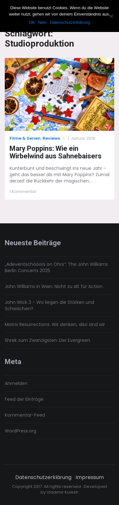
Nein (42, 22)
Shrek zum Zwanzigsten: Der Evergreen (47, 340)
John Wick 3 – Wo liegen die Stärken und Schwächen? (49, 305)
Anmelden (16, 383)
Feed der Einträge (24, 399)
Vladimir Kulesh (62, 492)
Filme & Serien (25, 138)
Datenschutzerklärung (43, 477)
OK (32, 22)
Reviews (51, 138)
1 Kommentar (23, 192)
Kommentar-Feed (25, 415)
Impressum (90, 477)
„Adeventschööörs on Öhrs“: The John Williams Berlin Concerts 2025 (56, 267)
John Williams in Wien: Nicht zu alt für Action (53, 286)
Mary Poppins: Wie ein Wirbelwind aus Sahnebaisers (56, 152)
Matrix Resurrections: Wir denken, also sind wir (55, 324)
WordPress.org (20, 431)
